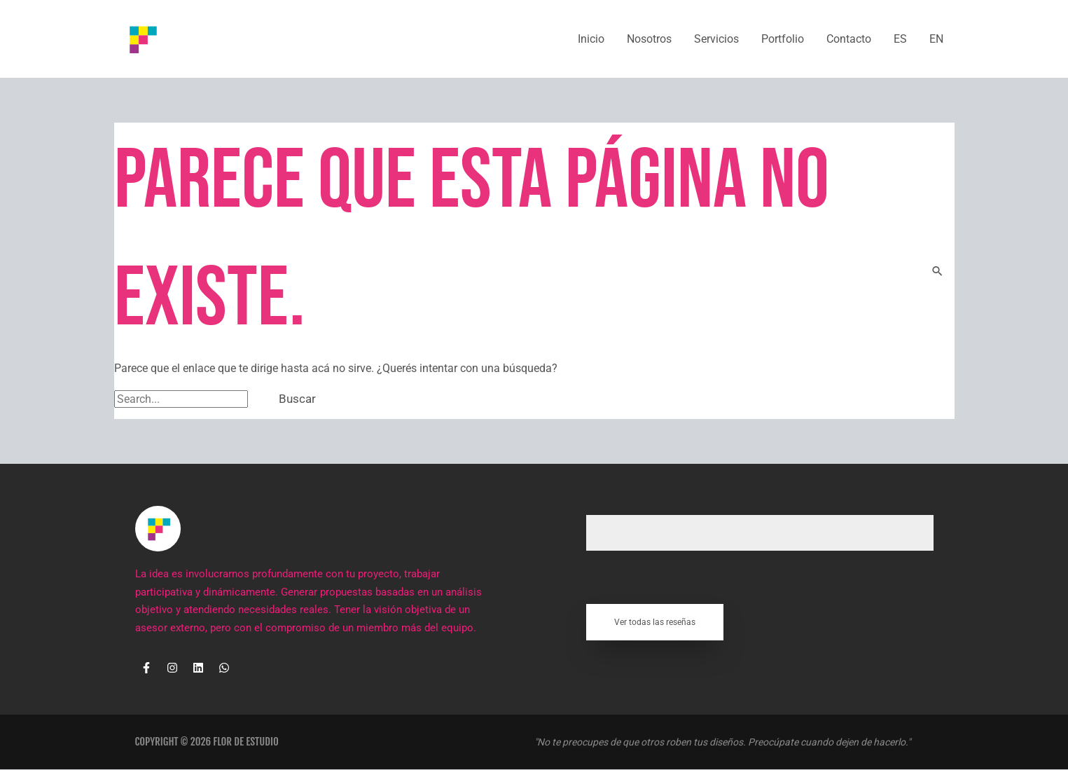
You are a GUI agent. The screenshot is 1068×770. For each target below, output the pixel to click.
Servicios (716, 39)
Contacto (848, 39)
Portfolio (782, 39)
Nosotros (649, 39)
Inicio (591, 39)
